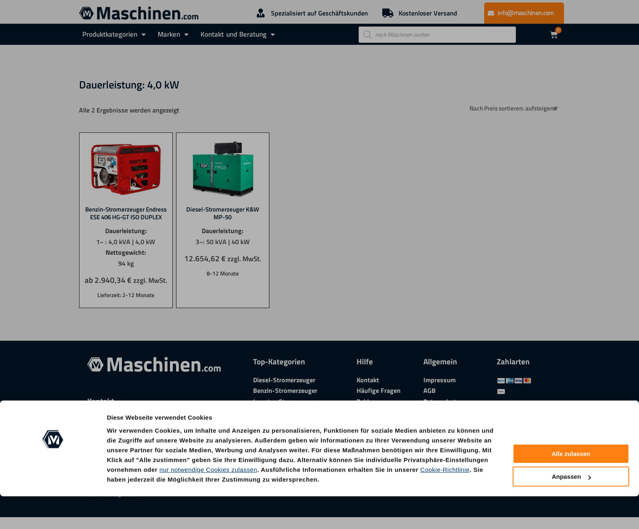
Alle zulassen (570, 486)
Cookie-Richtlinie (444, 501)
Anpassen (571, 509)
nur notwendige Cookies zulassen (208, 501)
